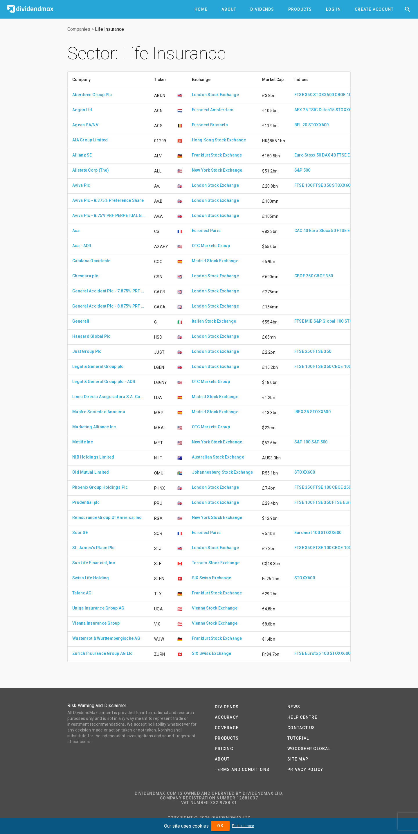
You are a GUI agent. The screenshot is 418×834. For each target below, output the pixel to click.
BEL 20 (300, 125)
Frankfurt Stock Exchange (217, 155)
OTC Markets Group (211, 245)
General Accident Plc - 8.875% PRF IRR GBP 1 (108, 306)
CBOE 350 (323, 276)
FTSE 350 (303, 94)
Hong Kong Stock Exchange (219, 140)
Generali (80, 321)
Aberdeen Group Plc (92, 94)
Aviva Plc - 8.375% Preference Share (108, 200)
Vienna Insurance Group (96, 623)
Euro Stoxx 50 (307, 155)
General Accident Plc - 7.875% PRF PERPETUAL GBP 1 (108, 291)
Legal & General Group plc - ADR (103, 381)
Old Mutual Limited (90, 472)
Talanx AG (81, 593)
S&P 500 (302, 170)
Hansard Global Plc (91, 336)
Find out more (243, 826)
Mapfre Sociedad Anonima (98, 411)
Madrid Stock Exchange (215, 260)
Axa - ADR (81, 245)
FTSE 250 (303, 351)
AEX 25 (301, 109)
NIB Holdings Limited (93, 457)
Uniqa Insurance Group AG (98, 608)
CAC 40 (301, 230)
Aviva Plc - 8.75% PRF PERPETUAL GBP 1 (108, 215)
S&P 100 (302, 442)
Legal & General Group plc (97, 366)
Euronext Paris (206, 230)
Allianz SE (82, 155)
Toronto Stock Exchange (216, 562)
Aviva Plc (81, 185)
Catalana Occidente (91, 260)
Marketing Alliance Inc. (94, 427)
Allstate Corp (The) (90, 170)
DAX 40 (329, 155)
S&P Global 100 (329, 321)
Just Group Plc (87, 351)
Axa (76, 230)
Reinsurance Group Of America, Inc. (107, 517)
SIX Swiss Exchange (211, 578)
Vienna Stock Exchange (214, 608)
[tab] (201, 9)
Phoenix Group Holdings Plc (100, 487)
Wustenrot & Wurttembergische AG (106, 638)
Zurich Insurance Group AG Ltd (102, 653)
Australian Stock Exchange (218, 457)
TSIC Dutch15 (322, 109)
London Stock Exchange (215, 94)
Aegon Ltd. (82, 109)
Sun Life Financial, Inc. (94, 562)
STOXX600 (323, 94)
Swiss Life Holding (90, 578)
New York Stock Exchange (217, 170)
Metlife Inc (82, 442)
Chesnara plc (85, 276)
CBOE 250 (303, 276)
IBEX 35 (301, 411)
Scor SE (80, 532)
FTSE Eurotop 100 (349, 502)
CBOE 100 (344, 94)
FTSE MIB (303, 321)
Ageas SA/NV (85, 125)
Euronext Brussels (210, 125)
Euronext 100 (307, 532)
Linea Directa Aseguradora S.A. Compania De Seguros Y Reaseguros (108, 396)
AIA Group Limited (90, 140)
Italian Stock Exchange (214, 321)
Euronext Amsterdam (213, 109)
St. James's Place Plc (93, 547)
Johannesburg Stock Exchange (222, 472)
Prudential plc (86, 502)
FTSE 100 (303, 185)
